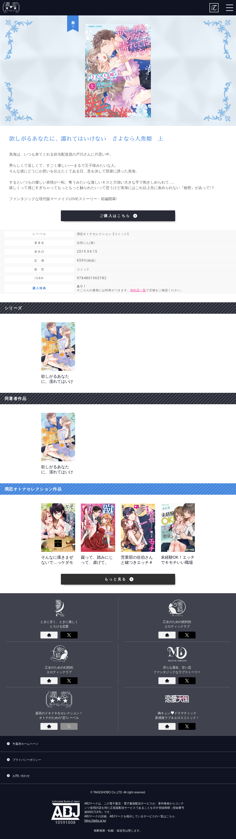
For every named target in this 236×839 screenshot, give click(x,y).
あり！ (156, 288)
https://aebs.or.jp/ (95, 820)
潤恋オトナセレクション (11, 7)
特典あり (73, 22)
